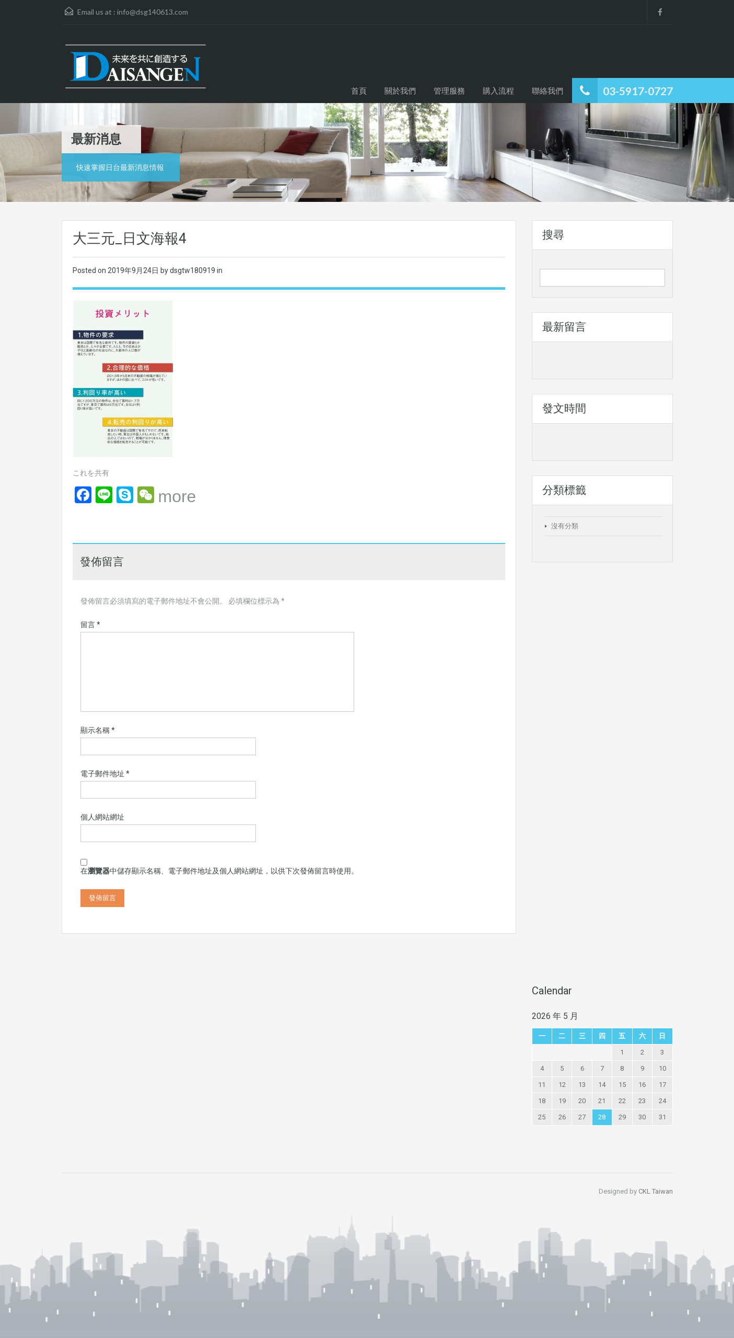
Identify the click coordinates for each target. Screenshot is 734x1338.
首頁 (359, 90)
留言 (90, 624)
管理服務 (449, 90)
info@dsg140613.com (152, 11)
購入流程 (498, 90)
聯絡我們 (547, 90)
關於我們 (400, 90)
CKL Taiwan (655, 1191)
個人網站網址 (102, 817)
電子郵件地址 (105, 773)
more (177, 496)
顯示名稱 (97, 730)
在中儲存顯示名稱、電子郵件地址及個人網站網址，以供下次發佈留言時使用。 (219, 871)
